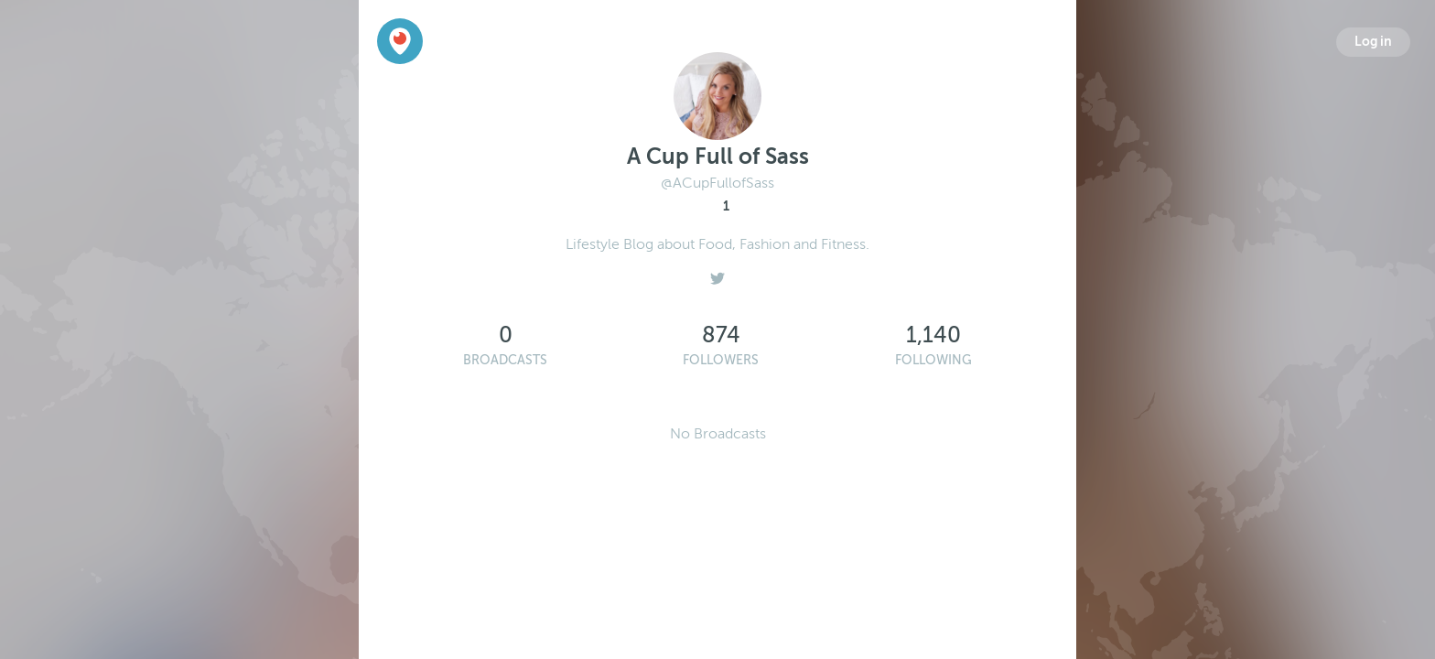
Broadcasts (505, 360)
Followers (721, 360)
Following (933, 360)
